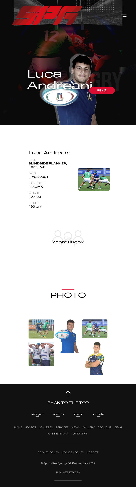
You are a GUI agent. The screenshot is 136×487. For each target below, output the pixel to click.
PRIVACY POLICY (48, 452)
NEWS (76, 427)
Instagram (37, 414)
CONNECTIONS (58, 433)
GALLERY (89, 427)
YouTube (98, 414)
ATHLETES (46, 427)
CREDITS (92, 452)
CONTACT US (79, 433)
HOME (18, 427)
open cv (102, 90)
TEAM (118, 427)
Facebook (58, 414)
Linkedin (78, 414)
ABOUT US (104, 427)
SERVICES (62, 427)
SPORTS (30, 427)
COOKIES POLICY (73, 452)
